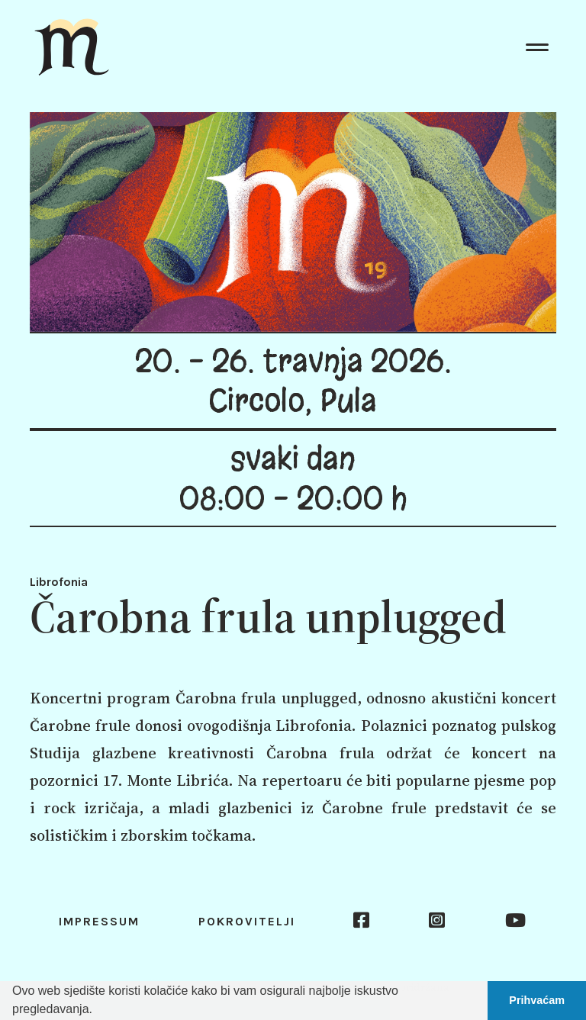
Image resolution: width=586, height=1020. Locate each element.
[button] (97, 1011)
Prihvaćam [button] (537, 1000)
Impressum (99, 921)
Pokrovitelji (246, 921)
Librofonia (59, 581)
